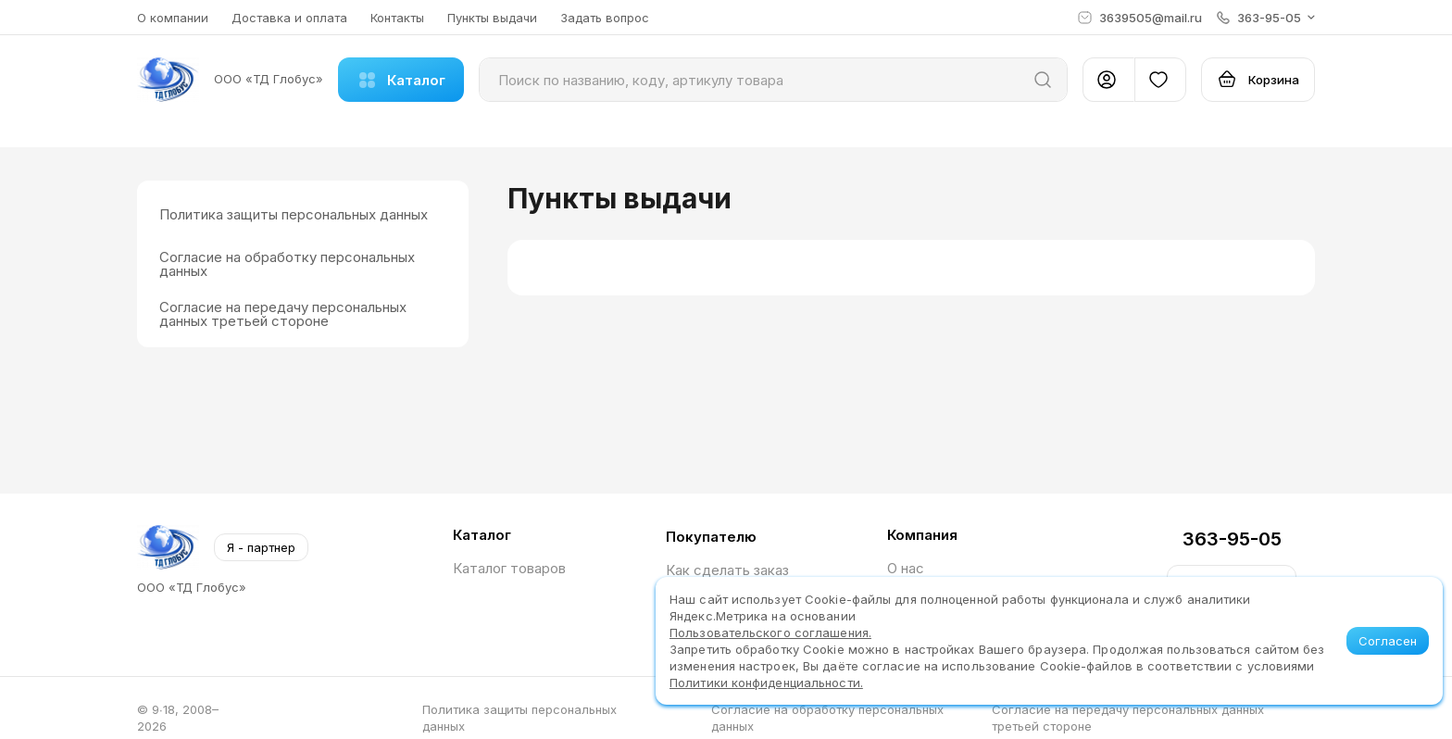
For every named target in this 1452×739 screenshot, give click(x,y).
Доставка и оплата (289, 17)
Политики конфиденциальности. (766, 682)
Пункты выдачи (492, 17)
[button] (1266, 17)
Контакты (397, 17)
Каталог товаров (509, 568)
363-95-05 (1232, 539)
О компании (172, 17)
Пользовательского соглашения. (770, 632)
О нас (905, 568)
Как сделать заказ (727, 570)
